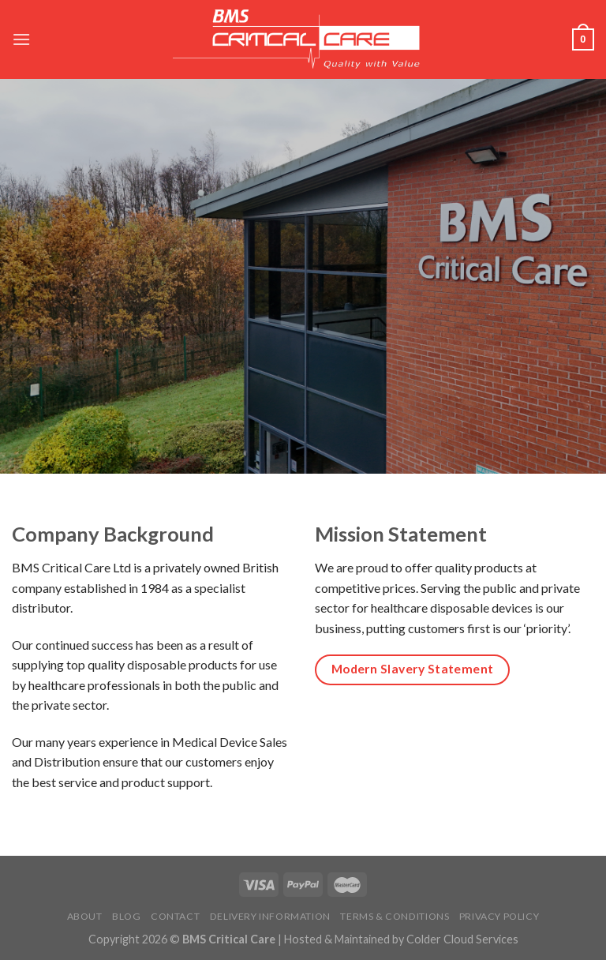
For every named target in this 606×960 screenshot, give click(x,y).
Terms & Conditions (394, 916)
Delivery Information (270, 916)
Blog (126, 916)
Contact (175, 916)
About (85, 916)
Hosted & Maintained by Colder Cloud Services (401, 939)
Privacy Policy (499, 916)
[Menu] (21, 39)
